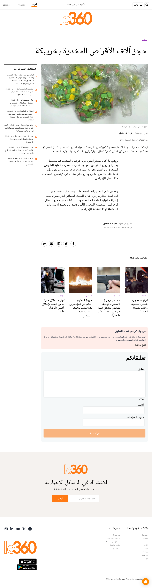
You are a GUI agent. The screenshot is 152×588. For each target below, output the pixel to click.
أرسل (60, 498)
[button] (145, 581)
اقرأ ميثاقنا (140, 345)
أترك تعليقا (94, 433)
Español (6, 5)
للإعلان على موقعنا (113, 542)
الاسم (141, 404)
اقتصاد (145, 538)
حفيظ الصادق (126, 133)
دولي (146, 558)
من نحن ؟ (116, 535)
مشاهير (145, 555)
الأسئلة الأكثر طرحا (113, 538)
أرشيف (117, 552)
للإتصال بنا (116, 548)
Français (21, 5)
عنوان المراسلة (135, 417)
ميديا (146, 548)
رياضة (145, 552)
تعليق (141, 368)
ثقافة (146, 545)
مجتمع (145, 40)
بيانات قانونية (115, 545)
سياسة (145, 535)
